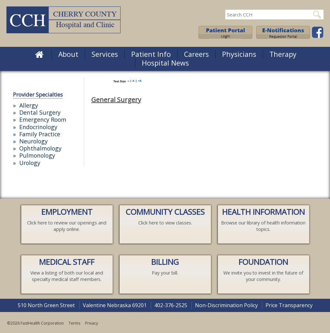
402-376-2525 (170, 305)
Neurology (33, 141)
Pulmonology (37, 155)
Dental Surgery (40, 112)
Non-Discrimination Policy (226, 305)
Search (317, 14)
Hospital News (165, 63)
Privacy (91, 323)
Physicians (239, 54)
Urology (29, 162)
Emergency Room (42, 119)
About (68, 54)
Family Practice (39, 134)
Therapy (282, 54)
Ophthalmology (40, 148)
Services (105, 54)
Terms (74, 323)
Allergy (28, 105)
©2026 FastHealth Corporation (35, 323)
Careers (196, 54)
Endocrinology (38, 126)
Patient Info (151, 54)
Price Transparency (289, 305)
